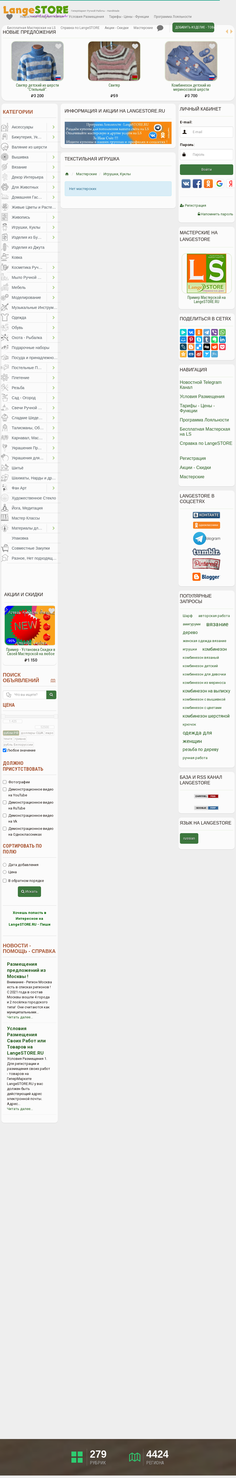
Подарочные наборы (30, 347)
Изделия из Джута (28, 247)
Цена (9, 705)
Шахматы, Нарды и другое (35, 478)
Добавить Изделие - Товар (194, 27)
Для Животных (25, 187)
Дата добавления (20, 865)
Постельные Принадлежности (29, 367)
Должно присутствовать (23, 766)
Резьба (18, 388)
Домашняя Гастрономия (29, 197)
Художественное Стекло (34, 498)
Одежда (19, 317)
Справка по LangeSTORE (80, 28)
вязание (217, 624)
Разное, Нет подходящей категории (36, 558)
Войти (206, 169)
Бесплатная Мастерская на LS (31, 28)
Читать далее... (20, 1017)
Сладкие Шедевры (28, 418)
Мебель (19, 287)
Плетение (20, 377)
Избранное (9, 17)
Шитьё (17, 468)
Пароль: (187, 145)
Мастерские (143, 28)
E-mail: (186, 122)
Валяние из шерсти (29, 147)
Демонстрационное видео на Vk (28, 818)
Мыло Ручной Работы (29, 277)
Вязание (19, 167)
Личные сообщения (160, 28)
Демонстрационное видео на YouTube (28, 792)
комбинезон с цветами (202, 708)
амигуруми (192, 624)
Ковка (17, 257)
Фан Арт (19, 488)
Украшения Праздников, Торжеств (29, 448)
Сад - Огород (24, 398)
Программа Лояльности (173, 17)
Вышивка (20, 157)
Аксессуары (22, 127)
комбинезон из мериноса (204, 683)
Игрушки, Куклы (26, 227)
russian (189, 838)
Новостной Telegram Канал (42, 17)
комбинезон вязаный (201, 657)
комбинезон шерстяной (206, 716)
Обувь (17, 327)
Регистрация (193, 205)
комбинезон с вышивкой (204, 699)
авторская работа (214, 616)
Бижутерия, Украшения (29, 137)
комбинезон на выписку (206, 691)
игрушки (190, 649)
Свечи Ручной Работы (29, 408)
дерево (190, 632)
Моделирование (26, 297)
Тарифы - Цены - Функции (129, 17)
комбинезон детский (200, 666)
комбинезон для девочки (204, 674)
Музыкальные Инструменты (36, 307)
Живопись (21, 217)
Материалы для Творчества (29, 528)
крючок (189, 724)
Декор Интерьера (27, 177)
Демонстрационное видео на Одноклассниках (28, 831)
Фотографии (16, 782)
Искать (29, 891)
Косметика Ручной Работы (29, 267)
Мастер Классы (26, 518)
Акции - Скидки (117, 28)
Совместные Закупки (31, 548)
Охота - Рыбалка (27, 337)
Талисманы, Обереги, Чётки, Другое (29, 428)
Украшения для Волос (29, 458)
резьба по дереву (200, 749)
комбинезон (215, 649)
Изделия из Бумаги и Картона (29, 237)
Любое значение (19, 750)
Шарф (188, 616)
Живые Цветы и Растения (35, 207)
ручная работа (195, 758)
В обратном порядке (23, 881)
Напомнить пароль (215, 214)
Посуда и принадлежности (36, 357)
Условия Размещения (86, 17)
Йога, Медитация (27, 508)
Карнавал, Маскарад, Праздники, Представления (29, 438)
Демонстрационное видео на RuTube (28, 805)
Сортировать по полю (22, 849)
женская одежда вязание (204, 641)
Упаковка (20, 538)
